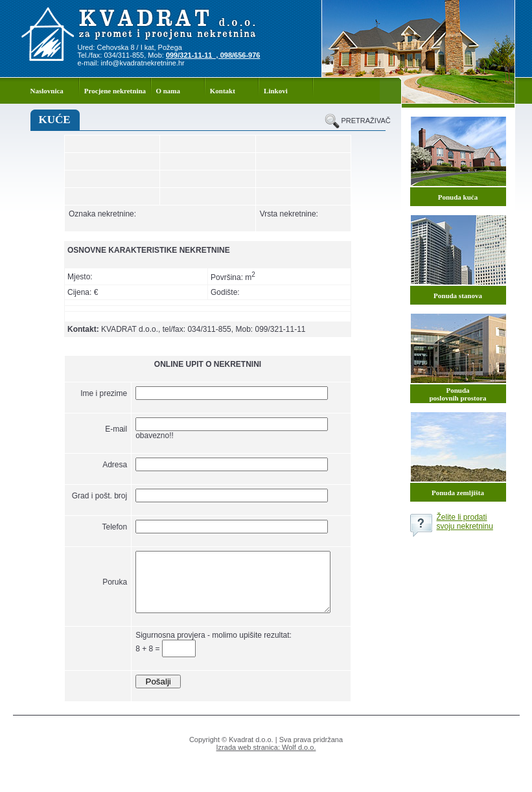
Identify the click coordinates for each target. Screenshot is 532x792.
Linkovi (276, 91)
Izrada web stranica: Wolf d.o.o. (266, 763)
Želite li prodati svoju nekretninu (465, 522)
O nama (168, 91)
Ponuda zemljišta (458, 492)
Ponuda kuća (458, 197)
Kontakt (222, 91)
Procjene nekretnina (115, 91)
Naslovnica (47, 91)
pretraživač (363, 120)
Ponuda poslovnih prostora (457, 394)
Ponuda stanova (458, 295)
